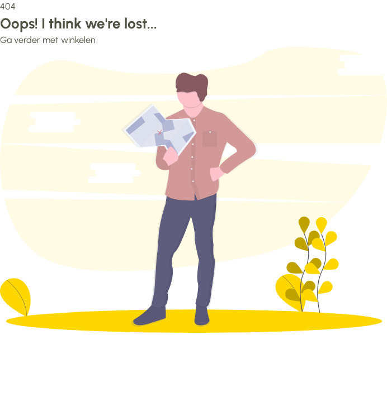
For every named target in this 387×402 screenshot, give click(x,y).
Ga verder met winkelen (48, 40)
